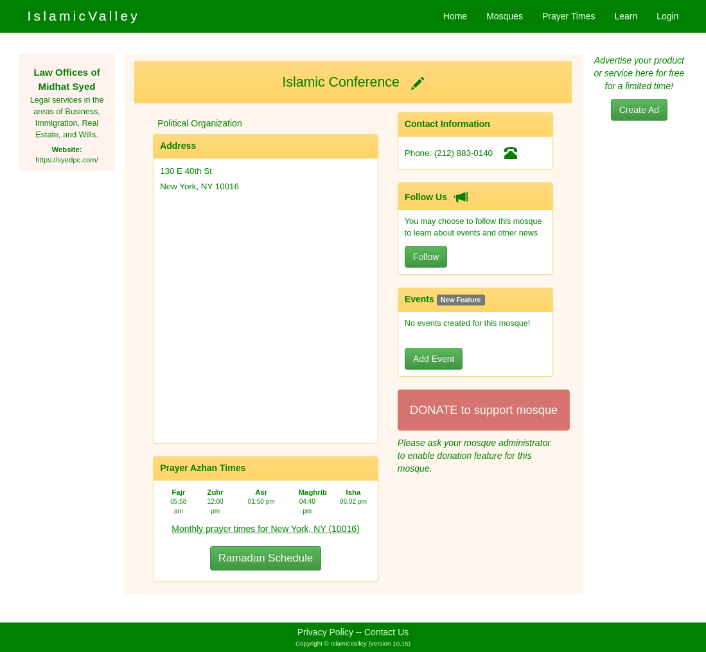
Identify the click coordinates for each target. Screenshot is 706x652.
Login (667, 16)
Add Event (434, 359)
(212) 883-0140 (463, 153)
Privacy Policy (325, 632)
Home (455, 16)
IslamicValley (83, 15)
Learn (625, 16)
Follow (426, 257)
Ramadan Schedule (265, 558)
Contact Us (386, 632)
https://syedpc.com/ (66, 160)
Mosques (504, 16)
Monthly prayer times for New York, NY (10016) (265, 529)
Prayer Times (568, 16)
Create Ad (639, 110)
